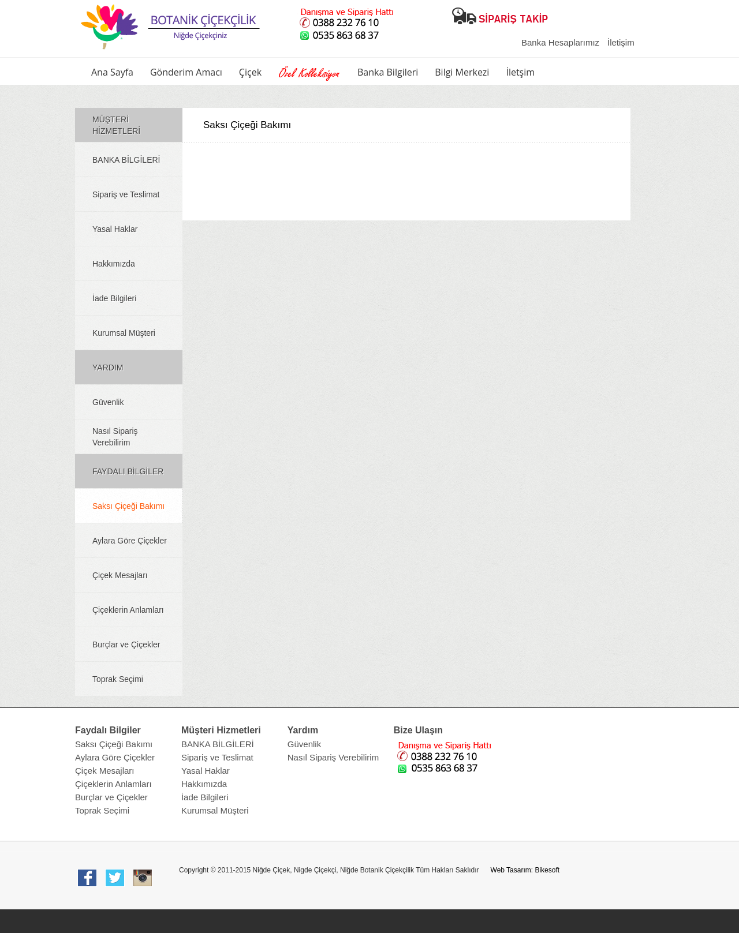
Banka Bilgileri (387, 72)
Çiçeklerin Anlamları (128, 609)
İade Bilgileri (114, 298)
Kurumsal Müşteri (123, 333)
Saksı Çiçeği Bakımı (128, 506)
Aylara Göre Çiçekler (129, 540)
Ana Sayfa (112, 72)
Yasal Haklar (114, 229)
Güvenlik (108, 402)
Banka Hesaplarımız (560, 42)
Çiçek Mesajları (120, 575)
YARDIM (107, 367)
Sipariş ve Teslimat (125, 194)
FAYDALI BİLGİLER (127, 471)
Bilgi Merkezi (462, 72)
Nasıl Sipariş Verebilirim (115, 436)
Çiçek (250, 72)
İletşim (520, 72)
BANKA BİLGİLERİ (126, 159)
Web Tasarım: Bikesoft (525, 870)
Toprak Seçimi (117, 679)
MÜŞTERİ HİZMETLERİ (116, 125)
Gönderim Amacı (186, 72)
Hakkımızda (113, 263)
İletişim (621, 42)
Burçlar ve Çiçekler (126, 644)
